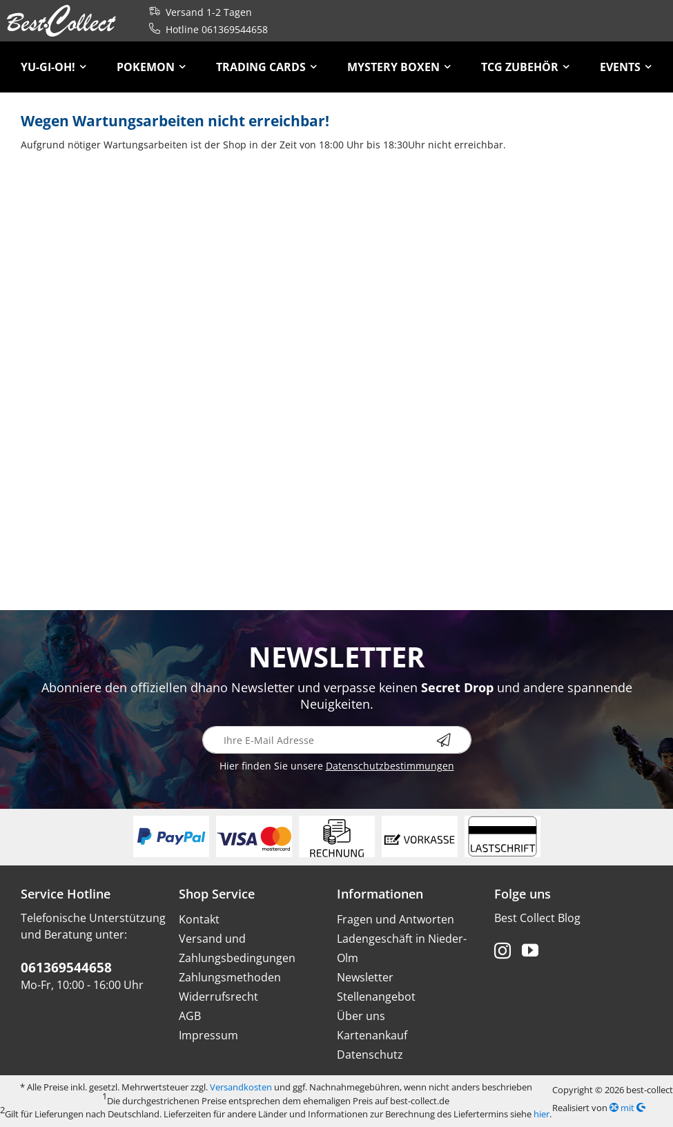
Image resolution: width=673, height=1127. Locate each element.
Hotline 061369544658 (206, 29)
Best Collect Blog (537, 917)
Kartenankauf (372, 1035)
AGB (190, 1015)
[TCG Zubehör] (525, 66)
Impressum (208, 1035)
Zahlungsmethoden (230, 977)
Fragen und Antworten (395, 919)
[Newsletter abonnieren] (454, 740)
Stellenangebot (376, 996)
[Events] (625, 66)
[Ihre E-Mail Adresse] (336, 740)
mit (627, 1107)
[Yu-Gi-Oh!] (53, 66)
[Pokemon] (151, 66)
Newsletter (365, 977)
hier (541, 1114)
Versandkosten (241, 1087)
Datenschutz (370, 1054)
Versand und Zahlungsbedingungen (237, 948)
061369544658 (66, 968)
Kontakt (199, 919)
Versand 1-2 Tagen (198, 12)
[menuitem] (53, 66)
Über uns (361, 1015)
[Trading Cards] (266, 66)
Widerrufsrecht (218, 996)
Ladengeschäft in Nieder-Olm (402, 948)
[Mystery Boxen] (399, 66)
